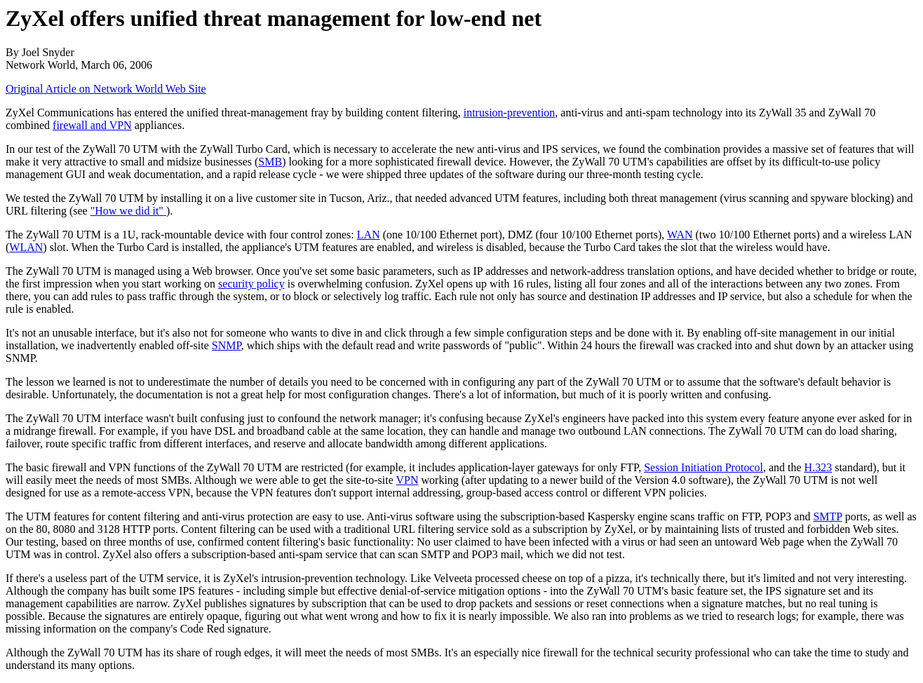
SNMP (226, 345)
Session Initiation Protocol (703, 467)
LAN (368, 235)
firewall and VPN (92, 125)
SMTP (827, 516)
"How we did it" (128, 211)
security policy (251, 284)
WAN (679, 235)
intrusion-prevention (509, 113)
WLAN (26, 247)
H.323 (818, 467)
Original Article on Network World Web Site (106, 89)
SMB (270, 162)
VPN (407, 480)
